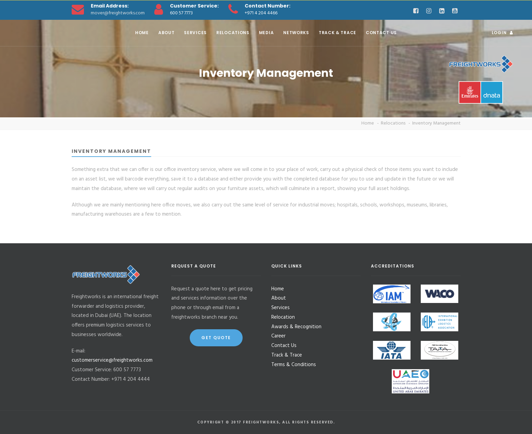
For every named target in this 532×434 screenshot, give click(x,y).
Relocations (232, 32)
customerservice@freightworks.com (112, 360)
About (166, 32)
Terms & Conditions (293, 365)
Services (195, 32)
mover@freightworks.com (118, 13)
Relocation (283, 317)
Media (266, 32)
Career (278, 336)
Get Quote (216, 338)
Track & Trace (337, 32)
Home (142, 32)
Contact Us (381, 32)
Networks (296, 32)
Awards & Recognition (296, 327)
